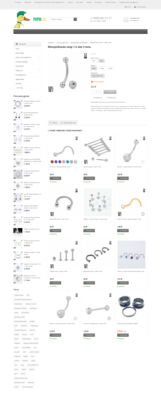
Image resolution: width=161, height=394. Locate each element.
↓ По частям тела (62, 42)
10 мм (102, 68)
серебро (25, 360)
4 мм (101, 61)
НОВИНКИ (20, 66)
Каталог (21, 44)
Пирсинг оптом (110, 2)
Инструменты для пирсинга (22, 299)
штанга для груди (27, 387)
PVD (28, 295)
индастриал (34, 326)
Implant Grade (18, 295)
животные (24, 326)
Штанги (18, 83)
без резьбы (25, 312)
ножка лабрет (26, 347)
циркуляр (31, 382)
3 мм (93, 61)
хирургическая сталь (111, 106)
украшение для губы (115, 110)
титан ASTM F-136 (33, 365)
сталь (22, 365)
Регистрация (140, 7)
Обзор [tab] (53, 123)
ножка (16, 347)
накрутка (17, 343)
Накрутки (19, 70)
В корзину (55, 178)
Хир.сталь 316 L (97, 76)
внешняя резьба (108, 108)
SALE (17, 49)
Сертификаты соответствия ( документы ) (49, 2)
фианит (32, 369)
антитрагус (99, 110)
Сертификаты (21, 75)
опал (24, 352)
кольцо (24, 334)
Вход (128, 7)
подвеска (17, 356)
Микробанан (99, 106)
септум (16, 360)
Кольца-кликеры (22, 62)
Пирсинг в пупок (139, 106)
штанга (16, 387)
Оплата (70, 2)
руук (131, 108)
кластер (32, 330)
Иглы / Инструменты (23, 57)
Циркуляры (20, 79)
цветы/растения (19, 382)
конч (139, 108)
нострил (16, 352)
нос (35, 347)
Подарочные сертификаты (129, 2)
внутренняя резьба (20, 321)
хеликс (23, 374)
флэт (15, 374)
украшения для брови (122, 108)
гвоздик (32, 321)
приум (26, 356)
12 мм (110, 68)
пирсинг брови (96, 108)
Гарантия (27, 2)
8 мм (93, 68)
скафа (144, 108)
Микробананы (121, 102)
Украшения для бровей (79, 42)
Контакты (98, 2)
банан (16, 312)
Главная (51, 42)
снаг (135, 108)
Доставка (79, 2)
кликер (16, 334)
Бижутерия (20, 53)
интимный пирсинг (20, 330)
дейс (105, 110)
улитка (24, 369)
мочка (36, 339)
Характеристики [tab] (68, 123)
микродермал (26, 339)
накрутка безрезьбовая (30, 343)
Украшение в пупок (126, 106)
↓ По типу (19, 88)
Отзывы (18, 2)
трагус (93, 110)
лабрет (16, 339)
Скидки (89, 2)
